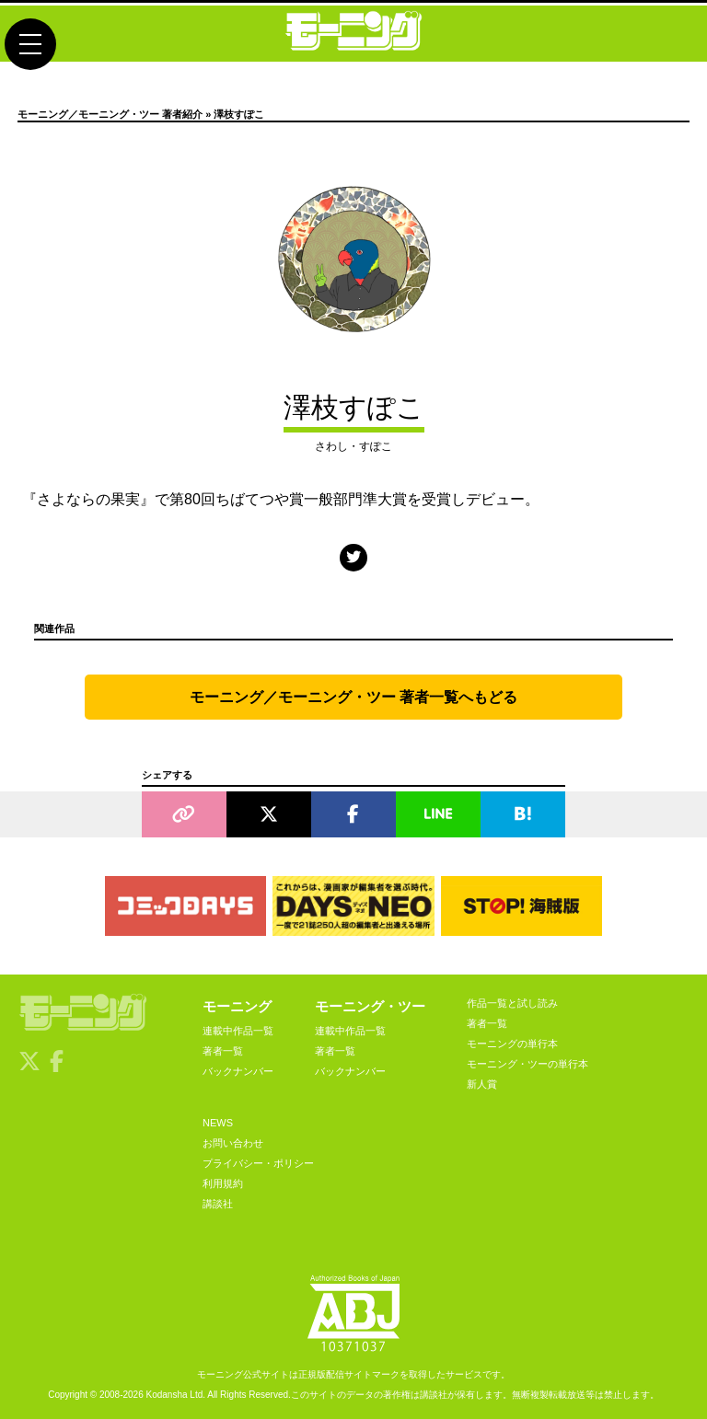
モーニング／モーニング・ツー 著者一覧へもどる (353, 697)
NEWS (218, 1122)
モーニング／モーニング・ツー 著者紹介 (110, 114)
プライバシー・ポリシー (258, 1163)
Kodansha (167, 1395)
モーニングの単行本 (512, 1043)
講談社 (218, 1203)
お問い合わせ (233, 1142)
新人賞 (482, 1084)
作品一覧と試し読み (512, 1003)
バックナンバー (238, 1071)
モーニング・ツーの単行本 (527, 1063)
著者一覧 (223, 1050)
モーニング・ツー (370, 1006)
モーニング (237, 1006)
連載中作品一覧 (238, 1030)
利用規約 (223, 1183)
